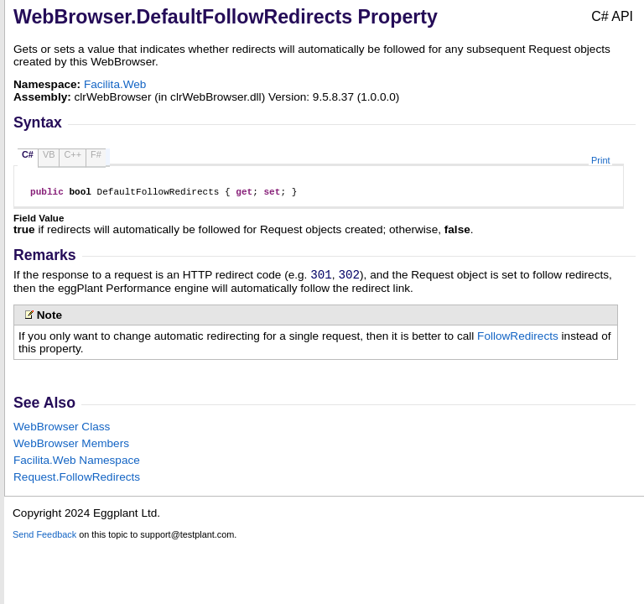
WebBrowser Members (71, 448)
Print (600, 160)
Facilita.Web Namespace (76, 465)
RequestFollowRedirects (76, 482)
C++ (72, 154)
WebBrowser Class (61, 431)
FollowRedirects (517, 341)
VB (49, 154)
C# (28, 154)
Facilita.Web (115, 84)
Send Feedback (44, 539)
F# (96, 154)
